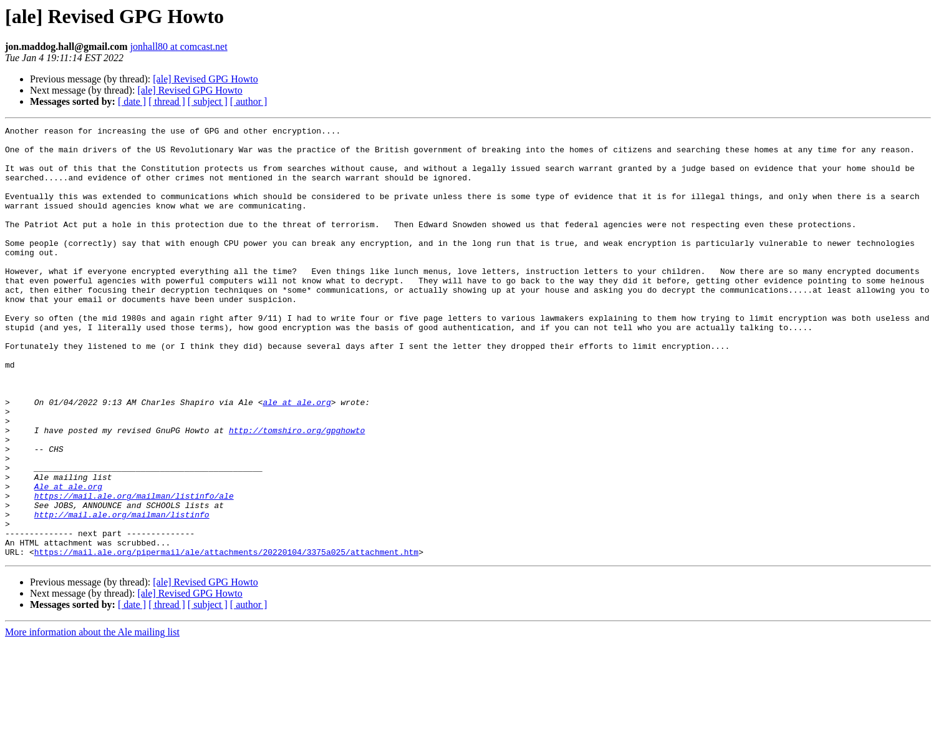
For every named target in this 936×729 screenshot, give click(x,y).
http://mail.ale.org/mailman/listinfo (122, 593)
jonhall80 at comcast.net (179, 46)
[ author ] (249, 101)
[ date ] (132, 101)
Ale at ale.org (68, 559)
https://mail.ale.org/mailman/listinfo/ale (134, 570)
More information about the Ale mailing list (92, 718)
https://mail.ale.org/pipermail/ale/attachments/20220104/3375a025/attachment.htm (226, 637)
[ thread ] (166, 101)
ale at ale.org (296, 458)
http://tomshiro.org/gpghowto (297, 491)
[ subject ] (208, 101)
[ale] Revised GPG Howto (205, 79)
